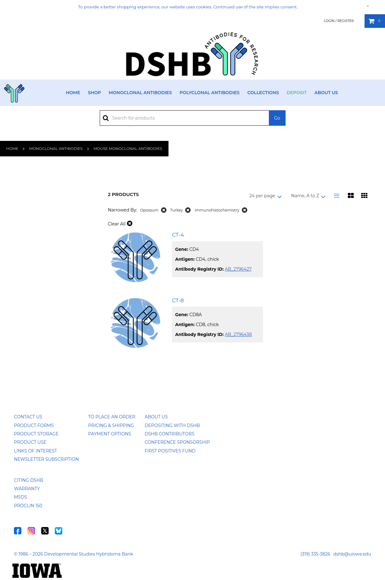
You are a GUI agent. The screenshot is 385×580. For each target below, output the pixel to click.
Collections (263, 92)
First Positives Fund (170, 451)
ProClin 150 (28, 505)
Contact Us (28, 417)
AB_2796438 (238, 334)
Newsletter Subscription (46, 459)
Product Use (30, 442)
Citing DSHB (28, 480)
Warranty (27, 488)
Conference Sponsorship (177, 442)
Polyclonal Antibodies (210, 92)
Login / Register (339, 21)
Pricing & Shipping (111, 425)
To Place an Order (111, 417)
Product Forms (34, 425)
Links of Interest (35, 451)
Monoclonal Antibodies (140, 92)
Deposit (297, 92)
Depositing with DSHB (172, 425)
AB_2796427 (238, 269)
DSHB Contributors (170, 434)
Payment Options (109, 434)
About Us (326, 92)
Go (277, 118)
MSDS (20, 497)
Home (73, 92)
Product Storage (36, 434)
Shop (94, 92)
